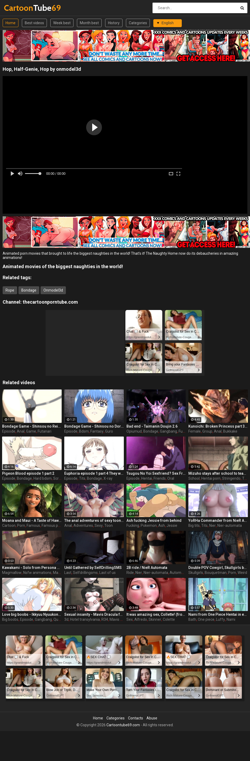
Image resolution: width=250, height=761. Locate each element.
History (114, 23)
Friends (160, 478)
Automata (178, 572)
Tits (82, 478)
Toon (108, 525)
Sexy (99, 525)
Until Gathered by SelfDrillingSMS (93, 567)
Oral (170, 478)
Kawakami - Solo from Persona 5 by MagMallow (32, 567)
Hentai (146, 478)
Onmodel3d (53, 290)
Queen (59, 619)
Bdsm (84, 431)
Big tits (194, 525)
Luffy (220, 619)
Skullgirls (195, 572)
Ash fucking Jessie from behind (154, 520)
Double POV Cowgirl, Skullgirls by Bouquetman (218, 567)
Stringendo (231, 478)
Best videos (34, 23)
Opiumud (134, 431)
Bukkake (230, 431)
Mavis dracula (121, 619)
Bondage (28, 290)
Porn (21, 525)
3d (66, 619)
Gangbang (168, 431)
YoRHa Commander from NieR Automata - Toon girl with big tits (218, 520)
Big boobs (10, 619)
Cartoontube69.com (123, 725)
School (194, 478)
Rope (10, 290)
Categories (138, 23)
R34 (104, 619)
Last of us (107, 572)
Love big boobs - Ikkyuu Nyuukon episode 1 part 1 (32, 614)
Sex (129, 619)
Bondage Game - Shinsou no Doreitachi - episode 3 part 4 (94, 426)
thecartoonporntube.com (50, 302)
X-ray (108, 478)
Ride (130, 572)
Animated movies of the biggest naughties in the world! (63, 266)
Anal (20, 431)
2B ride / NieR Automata (146, 567)
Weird (242, 572)
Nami (231, 619)
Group (207, 431)
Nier (212, 525)
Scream (59, 478)
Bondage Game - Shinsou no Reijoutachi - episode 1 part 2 (32, 426)
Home (11, 23)
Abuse (151, 718)
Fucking (132, 525)
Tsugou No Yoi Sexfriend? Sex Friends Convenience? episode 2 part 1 (156, 473)
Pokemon (149, 525)
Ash (161, 525)
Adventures (83, 525)
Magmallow (12, 572)
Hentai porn (210, 478)
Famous (33, 525)
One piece (206, 619)
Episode (8, 431)
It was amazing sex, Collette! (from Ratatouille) (156, 614)
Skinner (155, 619)
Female (194, 431)
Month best (89, 23)
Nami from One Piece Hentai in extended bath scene (218, 614)
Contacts (135, 718)
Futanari (44, 431)
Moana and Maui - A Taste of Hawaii (32, 520)
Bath (192, 619)
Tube (18, 8)
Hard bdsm (42, 478)
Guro (109, 431)
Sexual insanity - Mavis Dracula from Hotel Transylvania (94, 614)
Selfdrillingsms (85, 572)
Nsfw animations (37, 572)
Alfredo (140, 619)
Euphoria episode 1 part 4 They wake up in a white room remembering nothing (94, 473)
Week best (62, 23)
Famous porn (52, 525)
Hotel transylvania (85, 619)
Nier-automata (229, 525)
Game (31, 431)
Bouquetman (216, 572)
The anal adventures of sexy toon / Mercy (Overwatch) (94, 520)
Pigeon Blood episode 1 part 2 (28, 473)
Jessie (171, 525)
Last (67, 572)
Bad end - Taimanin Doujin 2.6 (152, 426)
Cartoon (9, 525)
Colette (169, 619)
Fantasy (97, 431)
